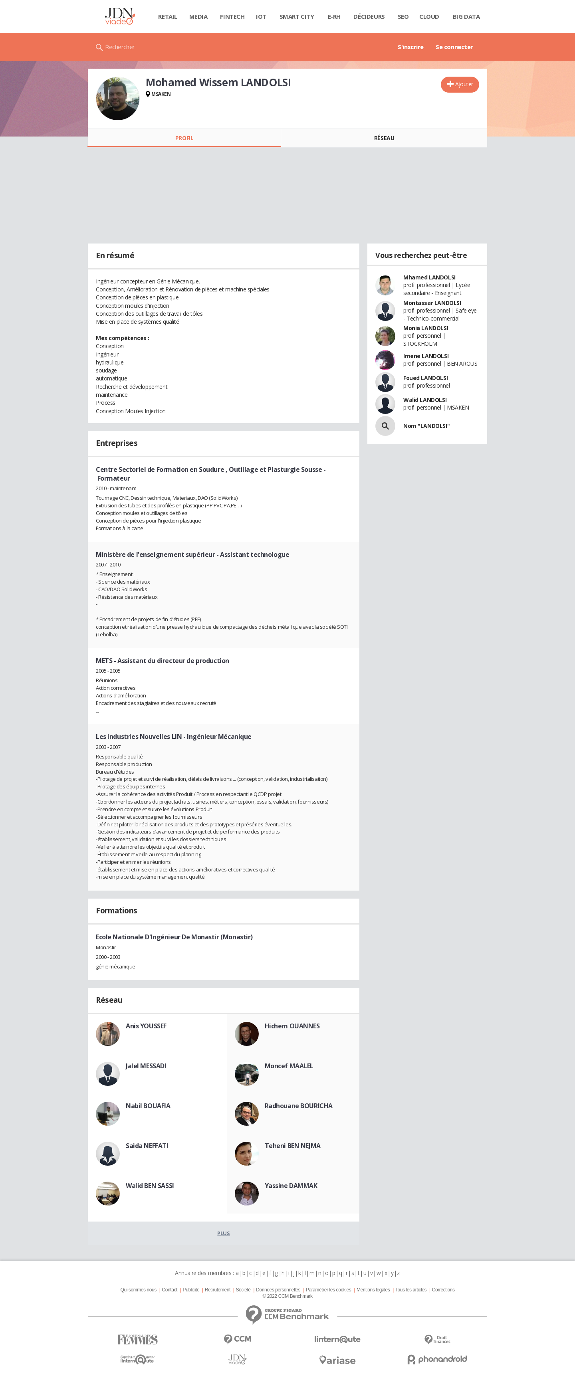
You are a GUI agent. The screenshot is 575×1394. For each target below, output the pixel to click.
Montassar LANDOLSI (432, 303)
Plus (223, 1233)
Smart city (297, 16)
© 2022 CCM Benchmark (287, 1296)
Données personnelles (278, 1290)
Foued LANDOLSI (425, 378)
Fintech (232, 16)
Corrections (443, 1290)
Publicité (191, 1290)
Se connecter (454, 47)
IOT (261, 16)
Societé (243, 1290)
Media (198, 16)
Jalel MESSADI (146, 1065)
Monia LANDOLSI (425, 328)
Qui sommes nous (138, 1290)
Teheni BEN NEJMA (293, 1145)
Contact (169, 1290)
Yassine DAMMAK (291, 1185)
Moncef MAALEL (289, 1065)
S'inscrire (411, 47)
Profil (184, 138)
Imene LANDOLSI (425, 356)
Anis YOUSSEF (146, 1026)
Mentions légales (373, 1290)
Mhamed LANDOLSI (429, 277)
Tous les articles (410, 1290)
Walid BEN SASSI (150, 1185)
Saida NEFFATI (147, 1145)
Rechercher (120, 47)
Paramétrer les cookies (328, 1290)
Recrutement (217, 1290)
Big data (466, 16)
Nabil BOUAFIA (148, 1105)
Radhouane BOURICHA (299, 1105)
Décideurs (369, 16)
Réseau (384, 138)
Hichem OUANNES (292, 1026)
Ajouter (464, 84)
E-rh (334, 16)
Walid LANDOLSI (424, 400)
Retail (167, 16)
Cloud (429, 16)
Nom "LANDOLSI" (426, 426)
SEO (403, 16)
